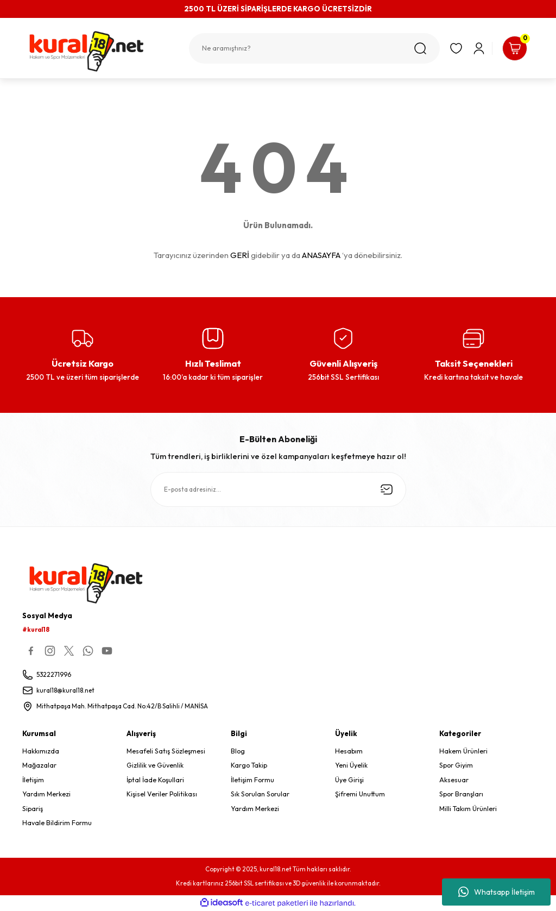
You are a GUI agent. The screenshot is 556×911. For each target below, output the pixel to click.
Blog (238, 751)
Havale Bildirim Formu (57, 823)
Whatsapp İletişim (496, 892)
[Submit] (386, 489)
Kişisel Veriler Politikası (162, 794)
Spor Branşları (461, 794)
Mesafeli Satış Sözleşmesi (166, 751)
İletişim (33, 780)
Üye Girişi (349, 780)
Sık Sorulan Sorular (260, 794)
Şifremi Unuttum (360, 794)
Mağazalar (39, 766)
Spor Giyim (456, 766)
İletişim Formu (252, 780)
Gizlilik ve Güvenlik (155, 766)
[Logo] (98, 51)
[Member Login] (473, 48)
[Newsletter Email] (278, 489)
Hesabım (349, 751)
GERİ (239, 255)
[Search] (309, 48)
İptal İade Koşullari (155, 780)
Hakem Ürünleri (463, 751)
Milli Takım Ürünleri (468, 809)
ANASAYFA (321, 255)
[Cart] (512, 48)
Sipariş (32, 809)
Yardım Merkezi (46, 794)
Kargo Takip (249, 766)
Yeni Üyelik (351, 766)
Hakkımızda (40, 751)
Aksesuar (454, 780)
